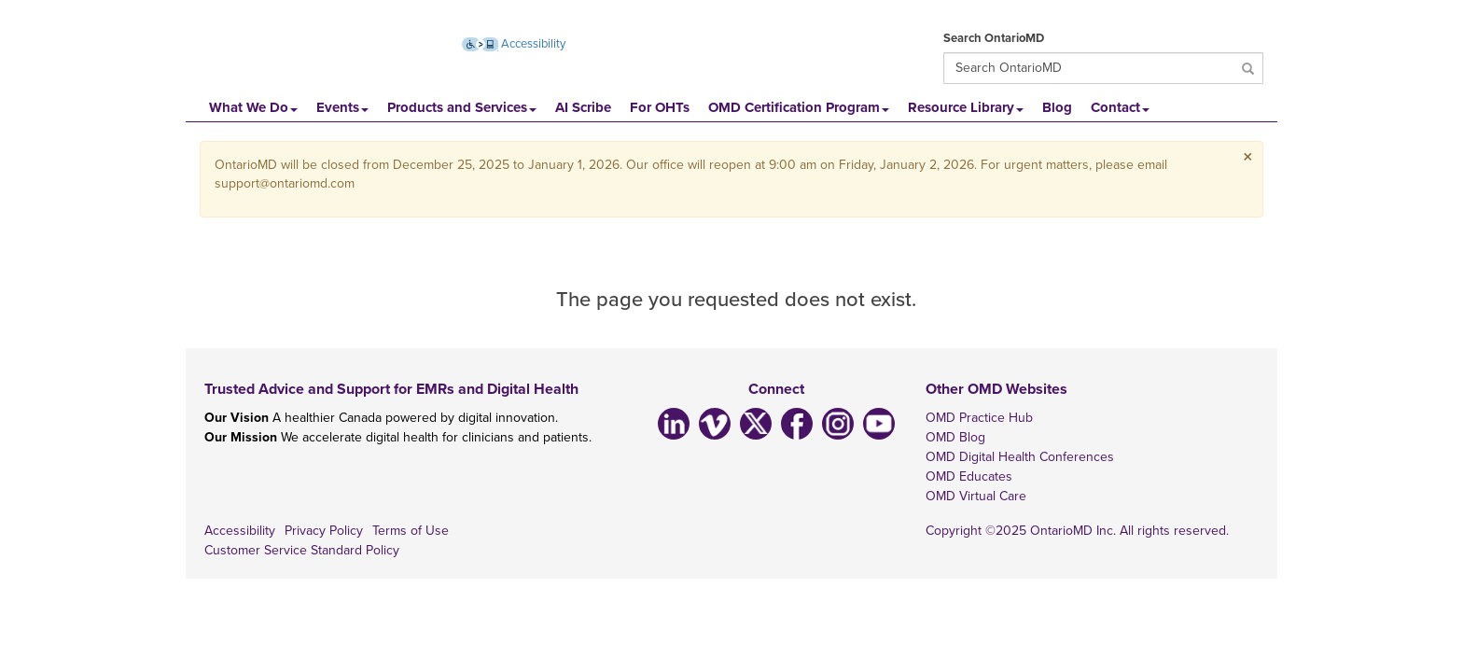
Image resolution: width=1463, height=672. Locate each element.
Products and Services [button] (461, 107)
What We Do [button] (253, 107)
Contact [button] (1120, 107)
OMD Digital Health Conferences (1020, 457)
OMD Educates (969, 476)
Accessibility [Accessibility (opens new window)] (514, 43)
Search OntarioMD (993, 38)
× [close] (1248, 157)
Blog (1057, 107)
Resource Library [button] (966, 107)
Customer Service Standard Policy (301, 550)
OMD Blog (955, 437)
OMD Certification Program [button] (798, 107)
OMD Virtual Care (976, 496)
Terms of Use (410, 531)
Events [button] (342, 107)
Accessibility (239, 531)
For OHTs (660, 107)
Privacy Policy (324, 531)
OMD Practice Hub (979, 418)
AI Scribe (583, 107)
